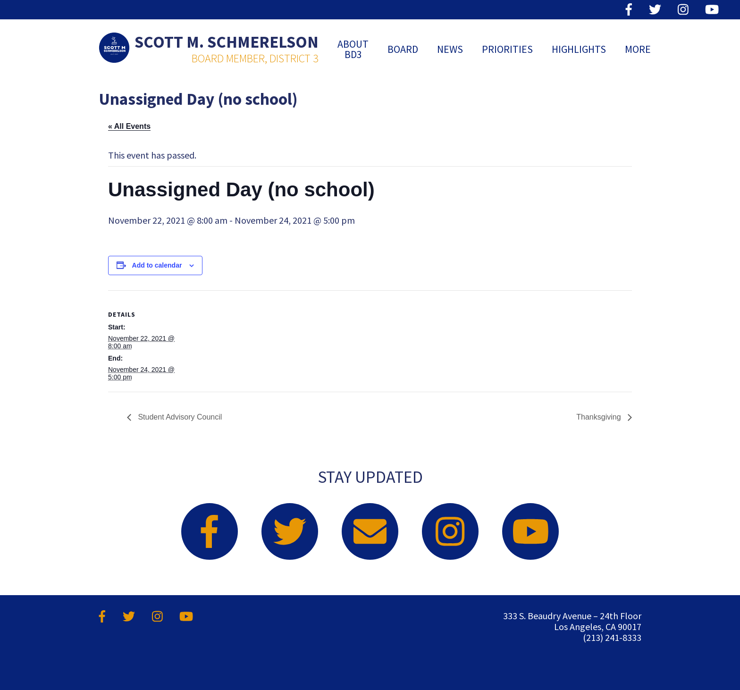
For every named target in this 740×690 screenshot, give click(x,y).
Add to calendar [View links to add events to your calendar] (157, 265)
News (450, 49)
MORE (638, 49)
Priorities (507, 49)
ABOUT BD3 (353, 49)
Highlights (579, 49)
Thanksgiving (599, 417)
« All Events (129, 126)
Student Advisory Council (179, 417)
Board (402, 49)
